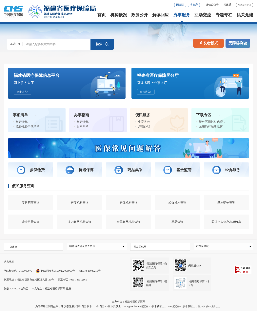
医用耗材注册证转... (212, 126)
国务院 (180, 4)
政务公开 (139, 15)
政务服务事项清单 (28, 126)
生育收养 (144, 121)
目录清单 (83, 126)
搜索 (102, 44)
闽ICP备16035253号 (90, 270)
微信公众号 (212, 4)
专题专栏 (224, 15)
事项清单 (25, 115)
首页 (101, 15)
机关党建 (245, 15)
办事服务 (181, 15)
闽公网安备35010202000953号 (55, 270)
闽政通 (227, 4)
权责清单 (22, 121)
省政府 (194, 4)
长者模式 (208, 42)
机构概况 (118, 15)
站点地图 (9, 261)
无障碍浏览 (237, 43)
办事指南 (86, 115)
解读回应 (160, 15)
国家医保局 (139, 246)
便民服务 (147, 115)
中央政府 (12, 246)
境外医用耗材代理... (212, 121)
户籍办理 (144, 126)
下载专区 (208, 115)
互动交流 (202, 15)
